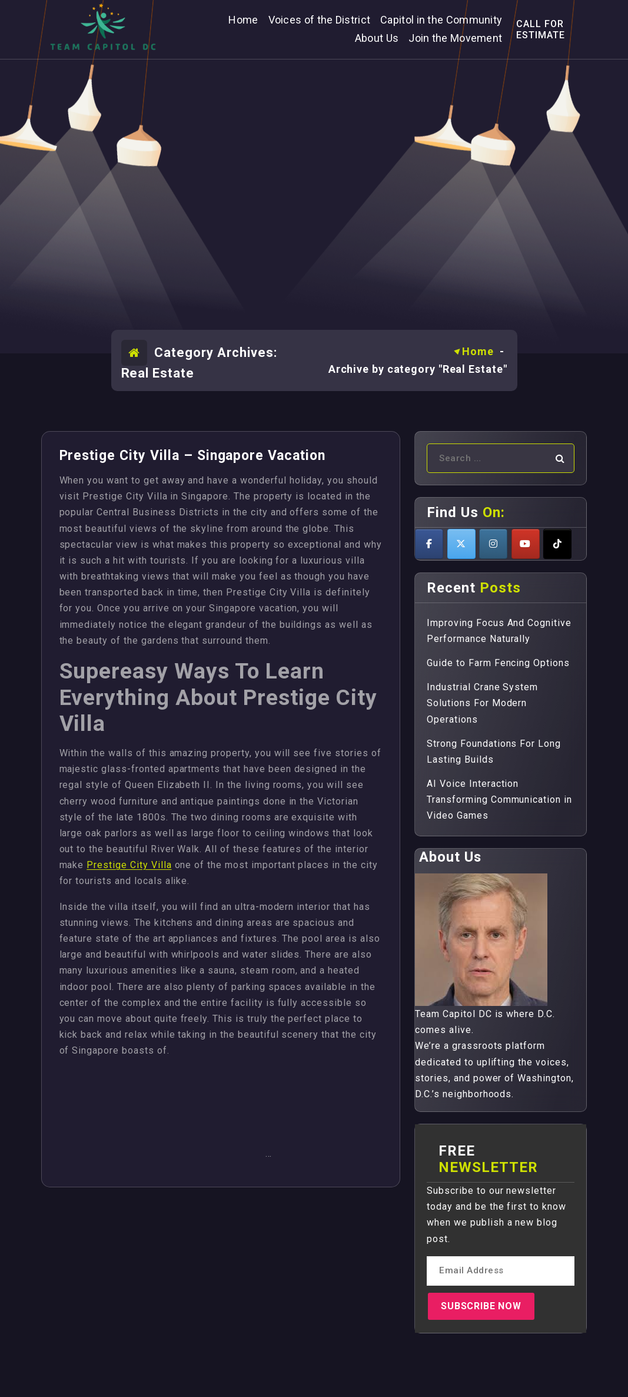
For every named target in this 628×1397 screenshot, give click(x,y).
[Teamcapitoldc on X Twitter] (461, 544)
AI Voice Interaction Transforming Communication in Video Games (499, 799)
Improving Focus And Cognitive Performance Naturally (499, 630)
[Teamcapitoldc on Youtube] (525, 544)
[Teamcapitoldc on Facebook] (429, 544)
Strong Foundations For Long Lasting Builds (494, 751)
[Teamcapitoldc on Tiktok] (557, 544)
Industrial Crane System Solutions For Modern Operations (482, 702)
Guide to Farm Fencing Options (498, 662)
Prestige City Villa (129, 864)
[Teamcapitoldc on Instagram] (493, 544)
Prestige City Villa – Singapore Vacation (192, 456)
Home (478, 351)
